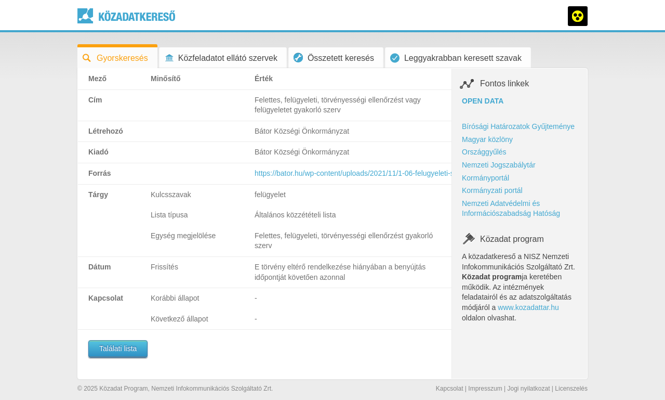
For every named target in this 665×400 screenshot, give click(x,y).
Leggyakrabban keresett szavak (456, 58)
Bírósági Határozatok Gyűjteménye (518, 126)
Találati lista (118, 348)
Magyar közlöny (487, 139)
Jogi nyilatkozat (528, 388)
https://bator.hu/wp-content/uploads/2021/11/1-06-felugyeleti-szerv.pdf (367, 173)
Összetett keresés (334, 57)
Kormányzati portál (492, 190)
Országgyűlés (484, 152)
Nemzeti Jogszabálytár (499, 165)
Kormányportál (485, 178)
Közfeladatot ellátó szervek (220, 58)
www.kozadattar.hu (528, 307)
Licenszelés (571, 388)
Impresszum (485, 388)
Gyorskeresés (115, 58)
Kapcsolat (449, 388)
